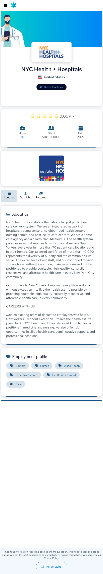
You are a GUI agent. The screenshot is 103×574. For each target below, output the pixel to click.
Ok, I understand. (51, 566)
